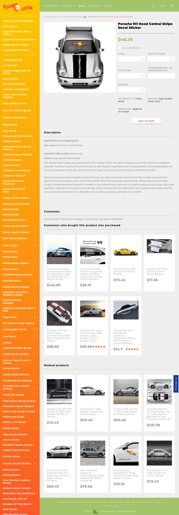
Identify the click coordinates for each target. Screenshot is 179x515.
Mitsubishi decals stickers (18, 406)
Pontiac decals (11, 456)
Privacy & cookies (97, 502)
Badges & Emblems (14, 117)
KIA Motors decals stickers (18, 323)
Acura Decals (10, 78)
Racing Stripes (11, 475)
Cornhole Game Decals (16, 170)
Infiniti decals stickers (16, 287)
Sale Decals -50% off (15, 498)
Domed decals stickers (16, 204)
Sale (82, 6)
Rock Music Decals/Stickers (19, 493)
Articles (94, 6)
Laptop (7, 342)
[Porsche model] (161, 58)
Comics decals (11, 165)
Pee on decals (11, 439)
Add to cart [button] (146, 121)
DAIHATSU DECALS (14, 175)
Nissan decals (11, 428)
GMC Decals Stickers (15, 238)
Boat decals (10, 131)
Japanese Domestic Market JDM (19, 309)
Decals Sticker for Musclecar (20, 39)
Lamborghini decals (15, 329)
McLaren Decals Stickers (17, 380)
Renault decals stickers (17, 488)
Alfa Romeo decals (14, 84)
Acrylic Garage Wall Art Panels (16, 72)
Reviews (136, 502)
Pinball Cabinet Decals (16, 450)
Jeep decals (10, 317)
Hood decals (10, 269)
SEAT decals (10, 509)
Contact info (64, 502)
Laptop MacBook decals (17, 348)
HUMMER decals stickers (18, 274)
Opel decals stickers (15, 434)
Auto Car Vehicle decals (17, 110)
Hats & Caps (10, 245)
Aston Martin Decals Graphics (15, 95)
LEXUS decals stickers (16, 354)
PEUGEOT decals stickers (18, 445)
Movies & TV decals (14, 422)
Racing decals (11, 469)
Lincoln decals (11, 368)
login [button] (86, 219)
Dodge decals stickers (16, 44)
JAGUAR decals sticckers (12, 301)
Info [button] (108, 6)
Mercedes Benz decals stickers (16, 387)
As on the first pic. (129, 47)
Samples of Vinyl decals (17, 504)
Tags (158, 502)
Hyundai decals (12, 280)
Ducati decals (11, 209)
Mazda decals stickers (16, 374)
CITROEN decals (12, 160)
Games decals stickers (16, 232)
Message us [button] (176, 383)
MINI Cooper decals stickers (19, 401)
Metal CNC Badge (13, 394)
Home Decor (10, 257)
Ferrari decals (11, 214)
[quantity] (131, 89)
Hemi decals (10, 251)
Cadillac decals (12, 141)
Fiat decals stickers (14, 220)
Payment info (79, 502)
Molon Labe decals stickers (19, 411)
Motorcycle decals (13, 416)
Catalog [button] (68, 6)
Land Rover (9, 336)
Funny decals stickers (16, 226)
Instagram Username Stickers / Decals (15, 293)
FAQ (127, 502)
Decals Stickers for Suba (14, 190)
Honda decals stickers (16, 263)
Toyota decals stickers (16, 50)
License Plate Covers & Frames (16, 361)
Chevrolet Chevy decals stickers (17, 33)
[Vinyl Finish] (131, 75)
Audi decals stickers (15, 103)
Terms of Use (115, 502)
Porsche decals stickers (17, 463)
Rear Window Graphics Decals (16, 481)
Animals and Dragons (16, 89)
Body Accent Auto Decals (18, 136)
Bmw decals (10, 26)
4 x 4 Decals (10, 65)
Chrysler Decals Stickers (17, 154)
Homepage (50, 6)
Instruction (148, 502)
